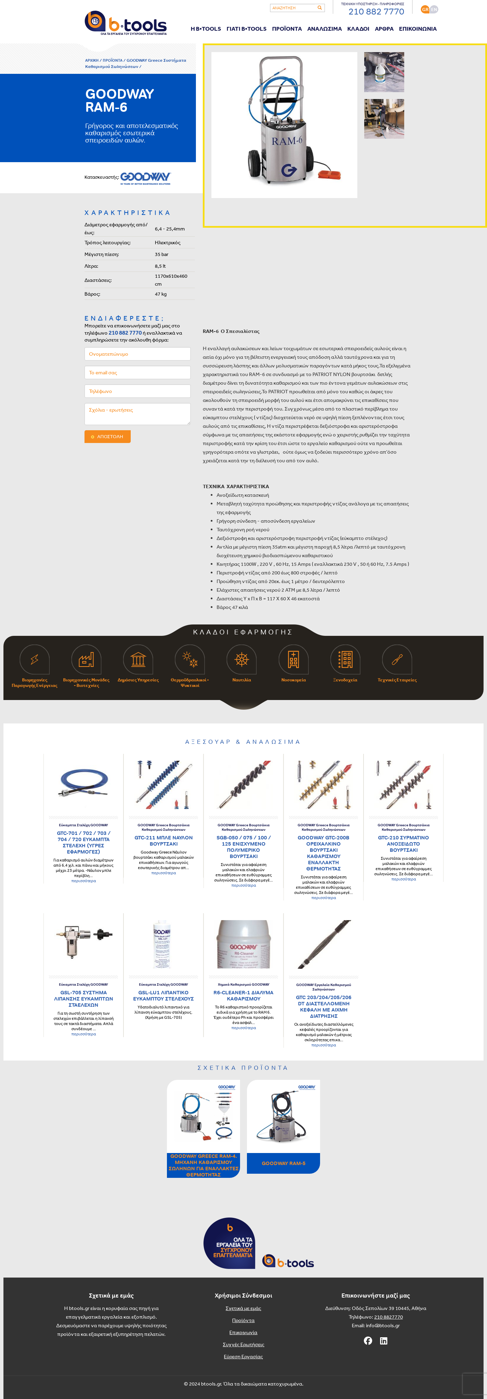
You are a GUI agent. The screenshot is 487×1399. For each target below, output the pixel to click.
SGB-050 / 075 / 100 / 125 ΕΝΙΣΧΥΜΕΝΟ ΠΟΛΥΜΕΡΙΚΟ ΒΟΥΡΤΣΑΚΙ (244, 846)
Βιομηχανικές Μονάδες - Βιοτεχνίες (86, 666)
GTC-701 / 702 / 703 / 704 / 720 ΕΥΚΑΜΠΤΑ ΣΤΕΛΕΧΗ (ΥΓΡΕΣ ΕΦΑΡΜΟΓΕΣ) (83, 842)
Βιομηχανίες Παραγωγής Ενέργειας (34, 666)
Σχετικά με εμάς (243, 1308)
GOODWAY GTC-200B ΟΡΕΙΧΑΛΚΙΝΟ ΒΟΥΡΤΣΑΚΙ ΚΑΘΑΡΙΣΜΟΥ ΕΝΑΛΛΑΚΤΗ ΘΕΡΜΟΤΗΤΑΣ (323, 853)
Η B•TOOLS (206, 28)
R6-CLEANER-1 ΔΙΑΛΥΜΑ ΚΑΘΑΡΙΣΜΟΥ (243, 995)
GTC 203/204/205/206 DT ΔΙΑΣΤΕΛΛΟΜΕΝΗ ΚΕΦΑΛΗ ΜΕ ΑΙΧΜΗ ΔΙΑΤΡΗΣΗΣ (323, 1006)
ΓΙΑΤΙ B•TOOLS (247, 28)
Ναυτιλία (241, 663)
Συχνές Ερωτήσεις (243, 1344)
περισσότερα (83, 881)
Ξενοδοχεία (345, 663)
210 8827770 (388, 1316)
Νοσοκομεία (293, 663)
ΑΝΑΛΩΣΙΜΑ (324, 28)
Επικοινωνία (243, 1332)
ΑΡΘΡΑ (384, 28)
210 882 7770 (125, 332)
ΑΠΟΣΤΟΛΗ (110, 436)
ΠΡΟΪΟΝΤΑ (287, 28)
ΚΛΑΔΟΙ (358, 28)
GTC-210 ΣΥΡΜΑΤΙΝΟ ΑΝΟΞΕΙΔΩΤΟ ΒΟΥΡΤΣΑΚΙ (403, 843)
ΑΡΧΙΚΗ (92, 60)
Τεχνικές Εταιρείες (397, 663)
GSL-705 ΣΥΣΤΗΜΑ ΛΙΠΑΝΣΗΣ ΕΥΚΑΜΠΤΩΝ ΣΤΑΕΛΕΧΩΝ (83, 998)
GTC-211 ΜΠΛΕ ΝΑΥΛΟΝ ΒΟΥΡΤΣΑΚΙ (164, 840)
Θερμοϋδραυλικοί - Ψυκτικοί (190, 666)
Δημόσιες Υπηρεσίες (138, 663)
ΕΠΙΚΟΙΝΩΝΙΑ (418, 28)
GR (425, 9)
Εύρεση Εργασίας (243, 1356)
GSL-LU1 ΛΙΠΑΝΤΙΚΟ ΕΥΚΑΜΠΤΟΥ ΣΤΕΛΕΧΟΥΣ (163, 995)
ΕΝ (434, 9)
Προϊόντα (243, 1320)
